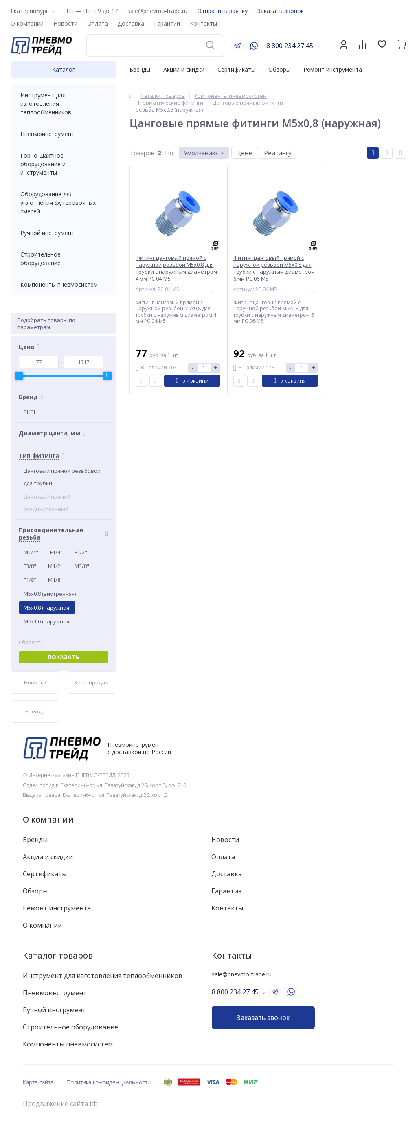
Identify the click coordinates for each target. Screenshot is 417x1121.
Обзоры (279, 69)
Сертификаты (236, 69)
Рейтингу (278, 153)
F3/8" (30, 566)
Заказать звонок (280, 11)
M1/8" (55, 580)
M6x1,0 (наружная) (47, 621)
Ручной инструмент (63, 233)
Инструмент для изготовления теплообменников (63, 103)
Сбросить (31, 642)
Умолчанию (200, 153)
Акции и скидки (183, 69)
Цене (244, 153)
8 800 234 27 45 (289, 45)
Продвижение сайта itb (60, 1103)
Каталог (63, 69)
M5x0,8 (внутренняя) (50, 593)
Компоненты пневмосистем (63, 284)
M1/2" (55, 566)
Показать (63, 657)
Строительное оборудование (63, 258)
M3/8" (82, 566)
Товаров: (142, 153)
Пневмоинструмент (63, 134)
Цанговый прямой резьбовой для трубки (62, 477)
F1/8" (30, 580)
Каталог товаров (58, 955)
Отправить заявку (222, 11)
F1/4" (56, 552)
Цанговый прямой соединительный (47, 503)
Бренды (139, 69)
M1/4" (31, 552)
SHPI (29, 412)
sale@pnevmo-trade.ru (157, 11)
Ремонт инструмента (332, 69)
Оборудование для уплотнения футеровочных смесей (63, 202)
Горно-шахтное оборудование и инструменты (63, 163)
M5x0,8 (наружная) (47, 607)
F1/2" (81, 552)
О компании (48, 819)
